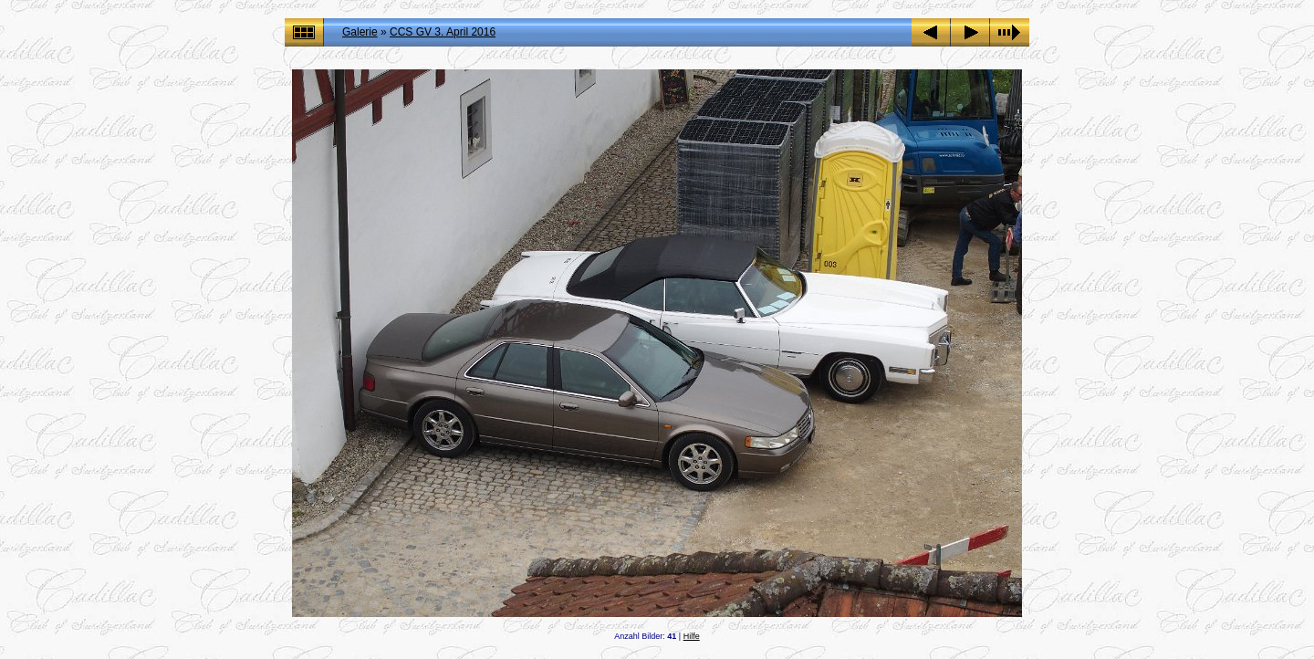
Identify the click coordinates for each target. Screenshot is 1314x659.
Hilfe (691, 636)
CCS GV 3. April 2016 (442, 32)
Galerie (360, 32)
